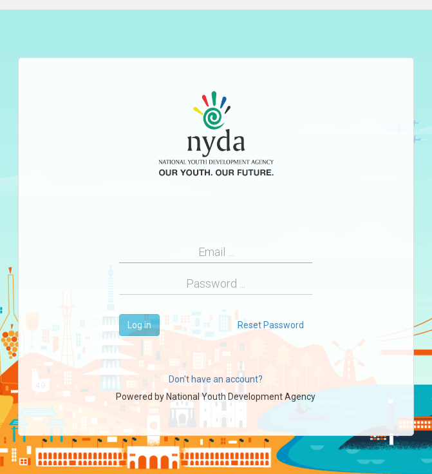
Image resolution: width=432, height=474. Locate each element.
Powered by (215, 396)
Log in (139, 325)
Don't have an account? (216, 379)
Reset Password (271, 325)
